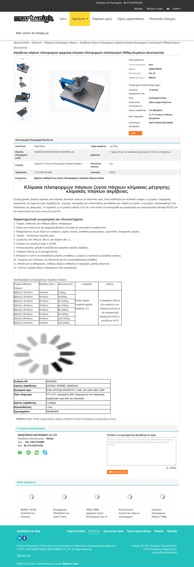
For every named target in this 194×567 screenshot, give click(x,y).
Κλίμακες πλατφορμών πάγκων (61, 42)
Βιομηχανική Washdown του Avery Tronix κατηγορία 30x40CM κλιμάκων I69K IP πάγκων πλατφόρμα (64, 518)
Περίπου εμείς (102, 19)
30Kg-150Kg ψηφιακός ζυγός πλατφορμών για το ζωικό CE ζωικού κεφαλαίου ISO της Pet (96, 518)
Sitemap (172, 531)
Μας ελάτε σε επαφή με (32, 33)
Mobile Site (24, 555)
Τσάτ (133, 133)
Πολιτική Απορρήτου (28, 545)
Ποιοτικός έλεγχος (162, 19)
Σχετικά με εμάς (113, 531)
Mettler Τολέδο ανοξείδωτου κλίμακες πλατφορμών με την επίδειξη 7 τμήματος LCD (31, 518)
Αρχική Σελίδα (21, 42)
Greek (176, 8)
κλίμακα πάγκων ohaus (105, 419)
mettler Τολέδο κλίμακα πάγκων (40, 419)
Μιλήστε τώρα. (155, 8)
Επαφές (159, 531)
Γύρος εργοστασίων (130, 19)
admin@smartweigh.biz (165, 552)
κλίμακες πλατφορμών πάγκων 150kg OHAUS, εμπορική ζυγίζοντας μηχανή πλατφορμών (162, 518)
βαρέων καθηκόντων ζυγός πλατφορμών (74, 419)
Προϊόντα (78, 19)
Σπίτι (63, 19)
